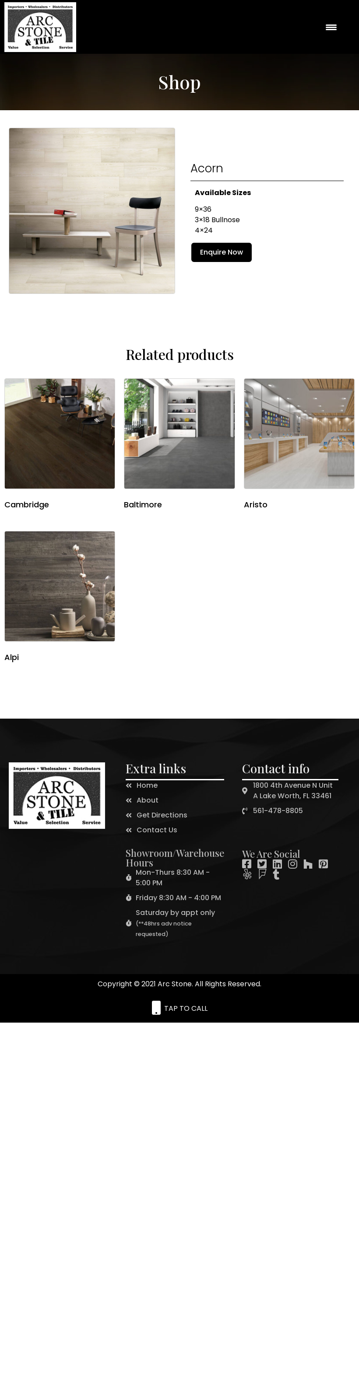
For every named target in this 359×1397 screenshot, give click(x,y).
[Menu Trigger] (331, 27)
